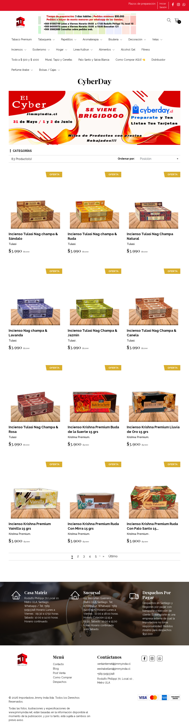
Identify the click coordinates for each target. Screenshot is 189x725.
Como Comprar (62, 677)
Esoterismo (41, 49)
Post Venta (59, 673)
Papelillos (68, 39)
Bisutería (115, 39)
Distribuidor (158, 59)
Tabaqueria (46, 39)
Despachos (59, 681)
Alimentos (107, 49)
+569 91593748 (105, 673)
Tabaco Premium (21, 39)
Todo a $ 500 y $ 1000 (25, 59)
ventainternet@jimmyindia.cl (113, 663)
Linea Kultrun (83, 49)
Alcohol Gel (128, 49)
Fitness (146, 49)
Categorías (21, 151)
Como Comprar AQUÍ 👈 (130, 59)
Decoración (137, 39)
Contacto (58, 664)
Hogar (61, 49)
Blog (56, 668)
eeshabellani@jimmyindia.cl (113, 668)
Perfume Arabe (22, 69)
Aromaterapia (92, 39)
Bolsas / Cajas (49, 69)
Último (113, 556)
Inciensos (18, 49)
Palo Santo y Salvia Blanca (93, 59)
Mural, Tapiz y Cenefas (58, 59)
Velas (157, 39)
